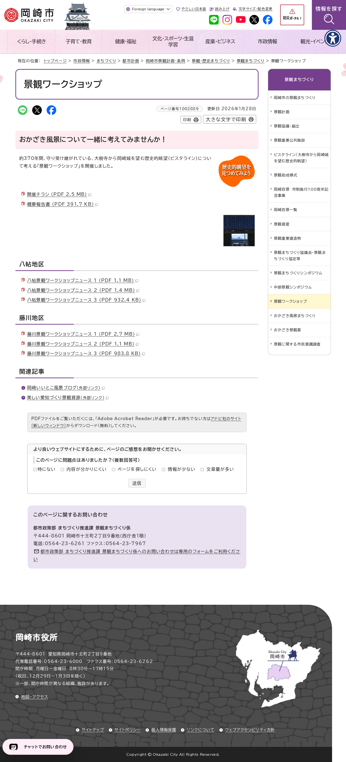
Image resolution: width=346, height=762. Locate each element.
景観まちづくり (250, 61)
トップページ (55, 61)
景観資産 (282, 224)
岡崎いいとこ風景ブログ (66, 387)
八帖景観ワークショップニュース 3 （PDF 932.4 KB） (86, 300)
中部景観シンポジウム (293, 287)
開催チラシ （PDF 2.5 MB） (59, 194)
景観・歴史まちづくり (211, 61)
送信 (137, 483)
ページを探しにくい (137, 469)
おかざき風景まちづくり (295, 316)
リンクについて (200, 730)
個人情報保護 (163, 730)
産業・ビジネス (220, 41)
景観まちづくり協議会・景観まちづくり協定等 (300, 256)
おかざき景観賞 (287, 330)
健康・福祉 (125, 41)
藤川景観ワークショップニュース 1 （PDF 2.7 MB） (83, 334)
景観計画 (282, 112)
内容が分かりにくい (87, 469)
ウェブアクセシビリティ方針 (250, 730)
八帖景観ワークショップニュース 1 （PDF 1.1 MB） (82, 280)
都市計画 (131, 61)
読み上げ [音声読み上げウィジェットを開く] (222, 9)
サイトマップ (93, 730)
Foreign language (148, 9)
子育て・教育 (79, 41)
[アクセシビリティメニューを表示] (332, 38)
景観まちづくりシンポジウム (298, 273)
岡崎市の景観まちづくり (295, 98)
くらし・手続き (31, 41)
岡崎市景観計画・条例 (165, 61)
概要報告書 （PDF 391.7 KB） (62, 204)
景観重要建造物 (287, 238)
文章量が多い (220, 469)
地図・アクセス (34, 697)
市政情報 (267, 41)
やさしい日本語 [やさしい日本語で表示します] (193, 9)
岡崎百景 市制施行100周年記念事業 (301, 192)
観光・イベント (314, 41)
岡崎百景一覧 (285, 210)
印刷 (187, 120)
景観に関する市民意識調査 (297, 344)
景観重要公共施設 (289, 140)
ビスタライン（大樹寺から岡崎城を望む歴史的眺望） (301, 158)
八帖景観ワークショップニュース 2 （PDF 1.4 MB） (83, 290)
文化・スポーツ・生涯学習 (173, 41)
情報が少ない (181, 469)
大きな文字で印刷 (226, 119)
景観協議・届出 (286, 126)
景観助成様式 (285, 175)
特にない (46, 469)
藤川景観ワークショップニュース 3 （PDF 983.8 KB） (86, 353)
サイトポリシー (128, 730)
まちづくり (106, 61)
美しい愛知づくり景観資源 (68, 397)
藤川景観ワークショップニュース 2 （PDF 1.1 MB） (83, 344)
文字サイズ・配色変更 (255, 9)
